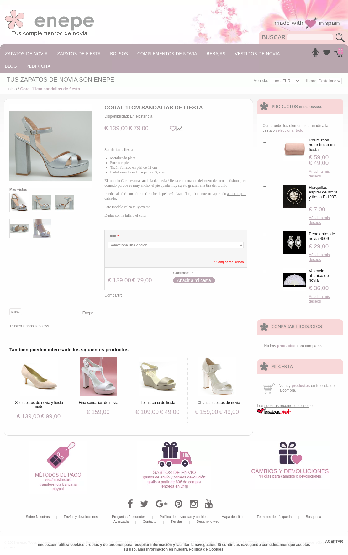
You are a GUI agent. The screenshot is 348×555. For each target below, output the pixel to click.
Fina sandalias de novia (98, 402)
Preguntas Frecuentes (128, 517)
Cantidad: (181, 273)
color (142, 215)
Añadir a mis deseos (319, 173)
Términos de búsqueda (274, 517)
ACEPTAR (334, 541)
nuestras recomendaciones (286, 406)
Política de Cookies (206, 549)
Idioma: (310, 81)
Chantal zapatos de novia (219, 402)
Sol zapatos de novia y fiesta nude (39, 404)
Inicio (12, 89)
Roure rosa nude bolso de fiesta (322, 145)
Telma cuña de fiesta (158, 402)
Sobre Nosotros (38, 517)
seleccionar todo (289, 130)
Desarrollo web (208, 521)
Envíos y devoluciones (81, 517)
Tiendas (176, 521)
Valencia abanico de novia (319, 275)
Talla (113, 236)
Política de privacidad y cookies (183, 517)
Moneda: (260, 80)
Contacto (149, 521)
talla (128, 215)
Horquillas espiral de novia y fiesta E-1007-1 (323, 194)
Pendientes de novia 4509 (322, 236)
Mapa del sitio (231, 517)
